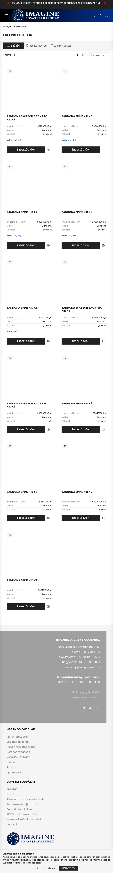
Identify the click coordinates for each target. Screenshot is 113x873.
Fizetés (11, 794)
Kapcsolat (13, 824)
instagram (83, 708)
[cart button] (106, 15)
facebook (77, 708)
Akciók (11, 767)
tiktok (90, 708)
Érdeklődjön (26, 149)
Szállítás (12, 789)
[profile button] (100, 15)
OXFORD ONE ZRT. (92, 697)
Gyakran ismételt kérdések (24, 819)
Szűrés (15, 45)
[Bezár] (108, 4)
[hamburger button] (6, 15)
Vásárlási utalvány (18, 757)
